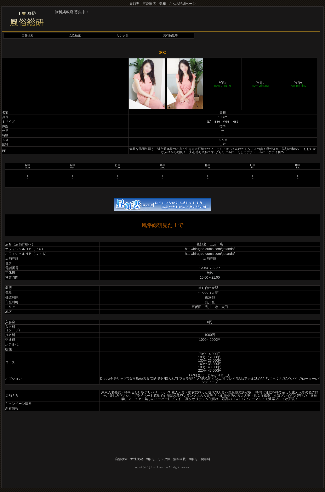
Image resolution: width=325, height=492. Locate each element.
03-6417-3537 (209, 268)
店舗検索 (27, 35)
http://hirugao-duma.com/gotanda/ (210, 249)
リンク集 (123, 35)
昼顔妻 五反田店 (209, 244)
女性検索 (75, 35)
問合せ (150, 459)
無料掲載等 (170, 35)
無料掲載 (179, 459)
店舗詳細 (209, 258)
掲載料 (205, 459)
